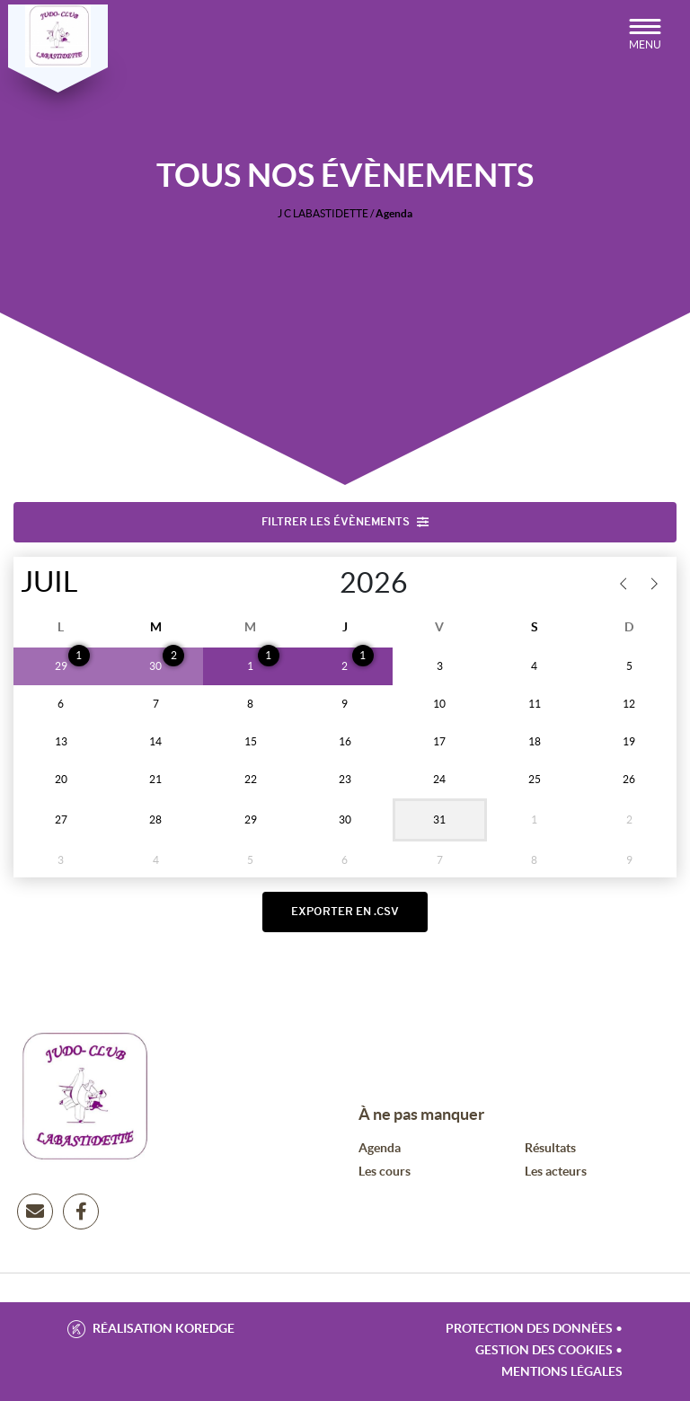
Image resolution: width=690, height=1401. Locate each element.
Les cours (384, 1176)
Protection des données (529, 1333)
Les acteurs (556, 1176)
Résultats (550, 1153)
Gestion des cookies (544, 1355)
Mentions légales (562, 1377)
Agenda (379, 1153)
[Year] (321, 585)
